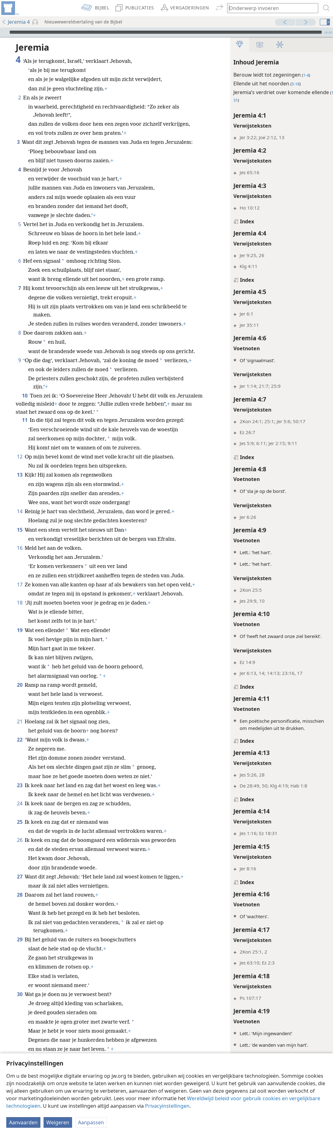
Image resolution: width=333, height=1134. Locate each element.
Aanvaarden (23, 1122)
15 (19, 529)
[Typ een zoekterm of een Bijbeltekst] (269, 8)
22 (19, 739)
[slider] (166, 32)
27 (19, 876)
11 (25, 420)
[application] (166, 32)
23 (19, 785)
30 (19, 994)
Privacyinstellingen (167, 1105)
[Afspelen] (4, 32)
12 (19, 456)
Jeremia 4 (16, 21)
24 (19, 803)
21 (19, 721)
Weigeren (57, 1122)
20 (19, 684)
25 (19, 821)
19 (19, 630)
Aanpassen (91, 1122)
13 (19, 474)
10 (25, 395)
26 (19, 840)
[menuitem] (9, 8)
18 (19, 602)
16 (19, 547)
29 (19, 939)
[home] (9, 8)
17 (19, 584)
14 (19, 511)
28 (19, 894)
